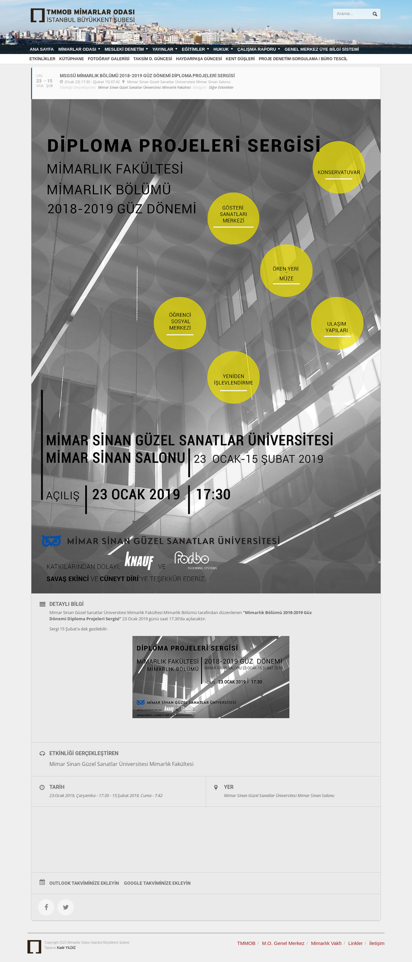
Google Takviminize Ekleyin (157, 883)
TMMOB (246, 943)
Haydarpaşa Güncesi (199, 59)
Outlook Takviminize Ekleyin (84, 883)
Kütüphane (71, 59)
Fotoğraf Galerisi (108, 59)
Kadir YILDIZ (66, 948)
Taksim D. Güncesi (152, 59)
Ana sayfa (42, 49)
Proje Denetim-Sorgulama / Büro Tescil (303, 59)
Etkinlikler (42, 59)
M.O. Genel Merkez (283, 943)
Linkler (355, 943)
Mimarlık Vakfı (326, 943)
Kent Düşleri (240, 59)
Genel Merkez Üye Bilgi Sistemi (321, 49)
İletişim (377, 943)
